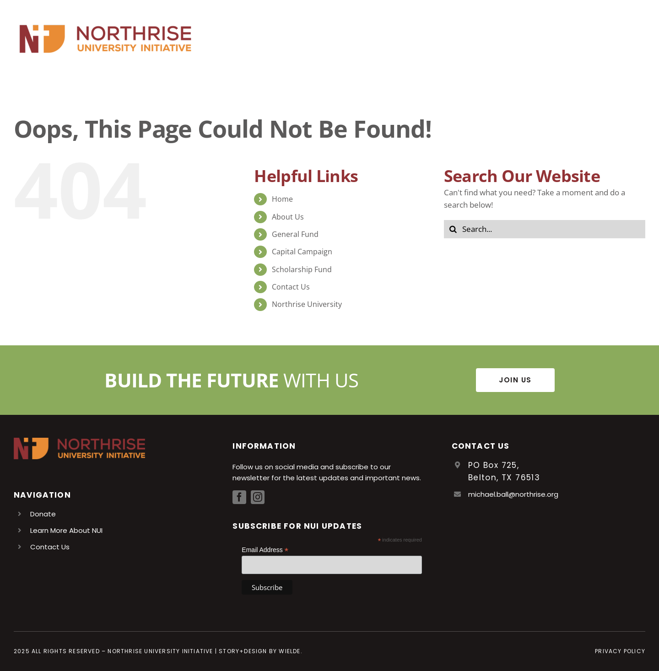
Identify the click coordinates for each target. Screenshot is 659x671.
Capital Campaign (302, 252)
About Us (288, 217)
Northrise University (307, 304)
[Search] (453, 229)
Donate (43, 514)
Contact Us (291, 287)
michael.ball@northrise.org (513, 494)
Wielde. (290, 651)
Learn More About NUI (66, 530)
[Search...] (544, 229)
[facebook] (239, 497)
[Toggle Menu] (638, 39)
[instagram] (258, 497)
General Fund (295, 234)
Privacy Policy (620, 651)
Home (282, 199)
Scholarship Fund (302, 269)
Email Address (265, 550)
